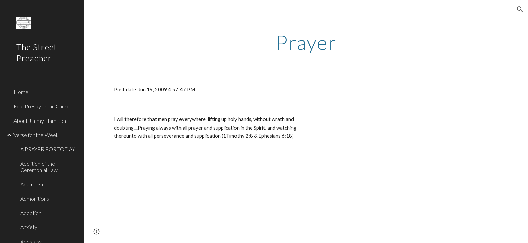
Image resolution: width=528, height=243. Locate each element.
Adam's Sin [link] (32, 184)
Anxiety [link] (28, 227)
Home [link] (20, 92)
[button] (520, 9)
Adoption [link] (30, 213)
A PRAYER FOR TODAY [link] (47, 149)
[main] (306, 42)
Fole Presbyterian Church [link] (42, 106)
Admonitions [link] (34, 198)
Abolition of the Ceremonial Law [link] (39, 166)
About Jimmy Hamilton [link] (39, 120)
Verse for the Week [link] (36, 135)
